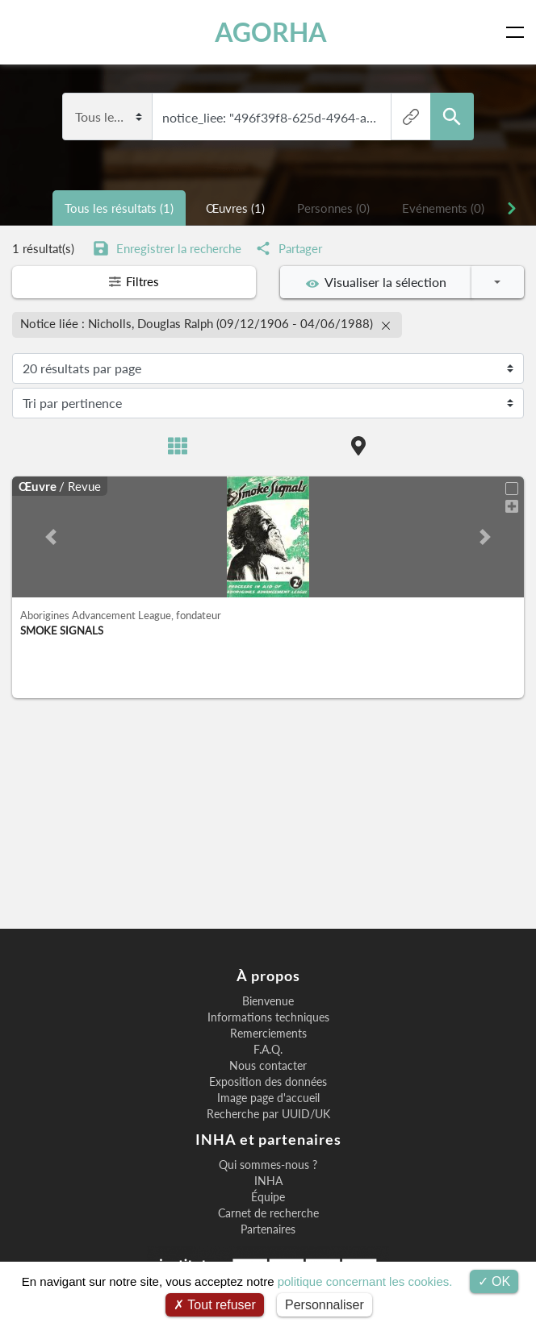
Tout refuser (215, 1305)
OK (494, 1281)
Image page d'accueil (268, 1098)
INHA (268, 1181)
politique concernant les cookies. (365, 1281)
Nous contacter (268, 1066)
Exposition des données (268, 1082)
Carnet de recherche (268, 1213)
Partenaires (268, 1229)
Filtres (134, 282)
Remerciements (268, 1034)
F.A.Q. (268, 1050)
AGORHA (271, 32)
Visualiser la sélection (376, 282)
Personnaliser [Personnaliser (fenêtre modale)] (324, 1305)
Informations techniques (268, 1017)
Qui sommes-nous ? (268, 1165)
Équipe (268, 1197)
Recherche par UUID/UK (268, 1114)
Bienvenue (268, 1001)
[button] (50, 536)
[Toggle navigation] (518, 32)
